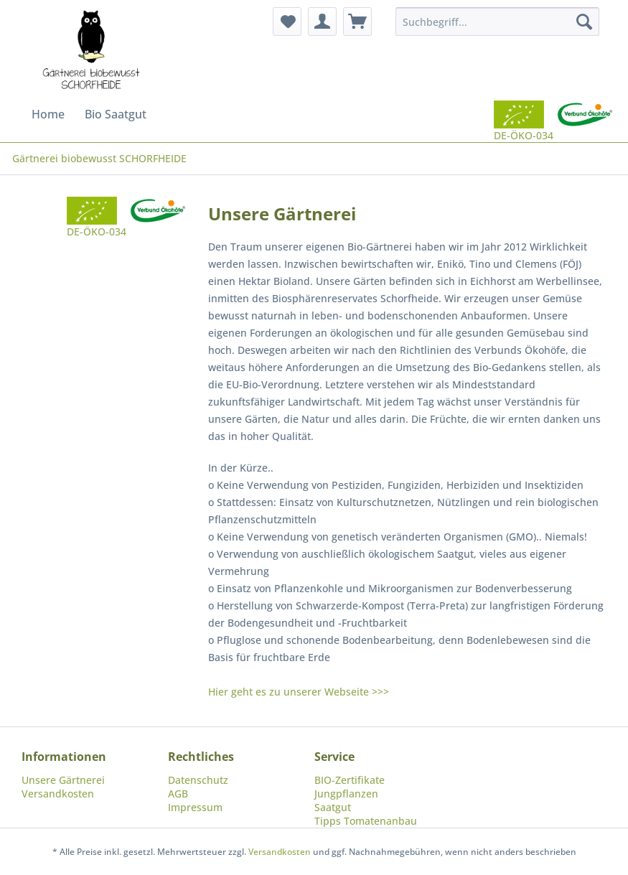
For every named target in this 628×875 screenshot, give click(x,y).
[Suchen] (584, 21)
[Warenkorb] (357, 21)
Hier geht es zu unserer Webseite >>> (298, 691)
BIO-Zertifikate (349, 780)
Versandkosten (58, 793)
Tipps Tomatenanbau (365, 821)
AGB (178, 793)
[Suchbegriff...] (497, 21)
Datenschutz (198, 780)
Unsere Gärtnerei (63, 780)
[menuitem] (287, 21)
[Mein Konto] (322, 21)
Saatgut (332, 807)
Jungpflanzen (346, 793)
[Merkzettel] (287, 21)
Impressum (195, 807)
